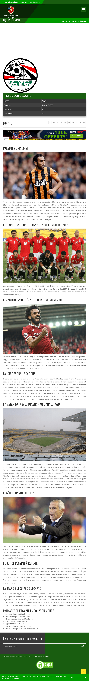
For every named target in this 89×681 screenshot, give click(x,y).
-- (42, 109)
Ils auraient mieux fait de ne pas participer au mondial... (22, 3)
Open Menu (83, 9)
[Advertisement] (44, 41)
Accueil (64, 21)
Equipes (74, 21)
